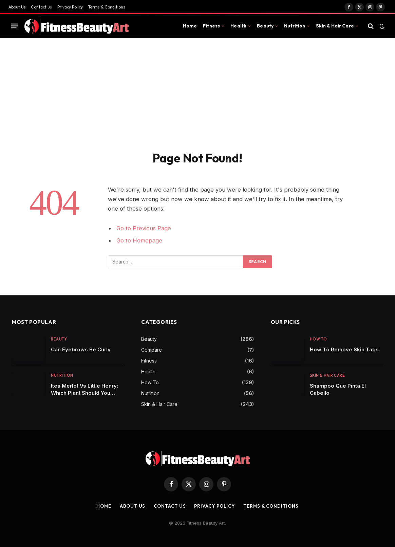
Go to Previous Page (143, 228)
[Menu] (14, 26)
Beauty (265, 26)
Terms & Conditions (106, 6)
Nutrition (294, 26)
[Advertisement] (197, 88)
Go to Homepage (139, 240)
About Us (17, 6)
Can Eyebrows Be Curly (81, 349)
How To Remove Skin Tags (344, 349)
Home (190, 26)
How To (150, 382)
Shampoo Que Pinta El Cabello (338, 389)
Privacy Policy (70, 6)
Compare (151, 350)
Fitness (211, 26)
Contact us (41, 6)
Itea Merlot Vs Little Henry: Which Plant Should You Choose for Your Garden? (84, 389)
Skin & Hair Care (335, 26)
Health (238, 26)
